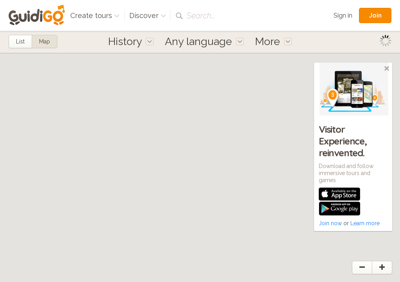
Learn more (365, 223)
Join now (330, 223)
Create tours (95, 15)
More (273, 41)
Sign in (343, 15)
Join (375, 15)
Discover (147, 15)
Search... (201, 15)
